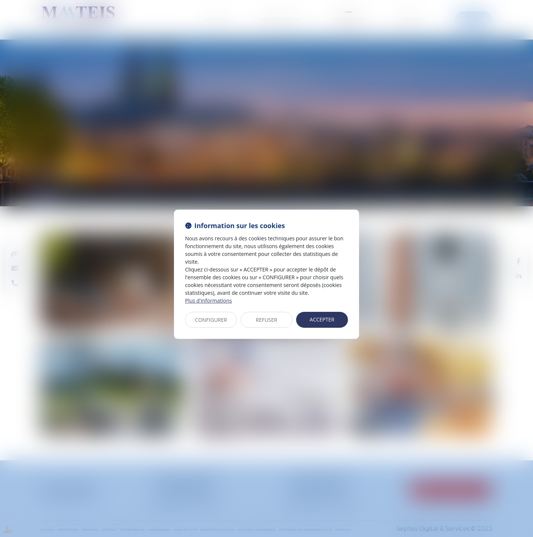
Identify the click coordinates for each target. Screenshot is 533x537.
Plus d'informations (208, 300)
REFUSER (266, 319)
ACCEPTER (322, 319)
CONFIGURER (211, 319)
